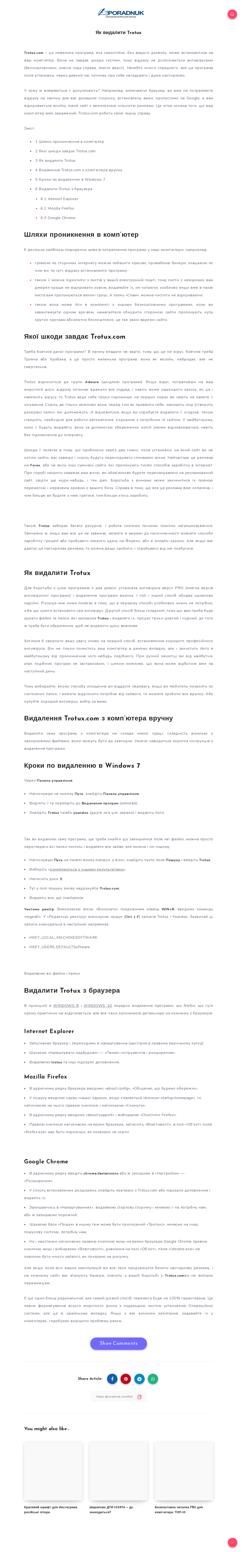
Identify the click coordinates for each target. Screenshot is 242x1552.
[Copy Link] (118, 1404)
